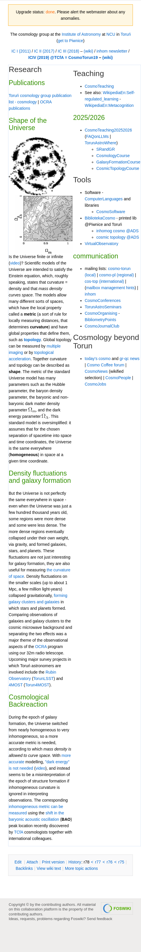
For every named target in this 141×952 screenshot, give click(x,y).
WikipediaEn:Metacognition (109, 105)
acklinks (24, 868)
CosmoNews (96, 371)
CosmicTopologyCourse (117, 168)
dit (19, 862)
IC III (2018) (68, 51)
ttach (32, 862)
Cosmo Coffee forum (105, 365)
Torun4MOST (37, 685)
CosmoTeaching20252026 (108, 130)
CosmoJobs (95, 384)
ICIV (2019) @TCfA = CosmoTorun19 (63, 57)
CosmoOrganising (101, 313)
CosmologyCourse (113, 155)
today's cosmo (98, 358)
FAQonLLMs (97, 136)
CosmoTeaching (99, 86)
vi (11, 263)
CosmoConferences (103, 300)
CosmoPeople (118, 377)
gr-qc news (129, 358)
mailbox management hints (110, 287)
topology (32, 339)
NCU (110, 34)
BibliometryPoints (100, 319)
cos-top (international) (104, 281)
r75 (121, 862)
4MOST (16, 685)
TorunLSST (43, 678)
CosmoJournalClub (102, 326)
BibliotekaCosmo (100, 218)
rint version (53, 862)
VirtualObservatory (101, 243)
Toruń (126, 34)
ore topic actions (81, 868)
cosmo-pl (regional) (116, 275)
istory (74, 862)
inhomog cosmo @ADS (117, 230)
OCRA (41, 646)
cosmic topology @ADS (117, 237)
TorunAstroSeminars (103, 307)
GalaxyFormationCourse (118, 162)
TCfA (18, 832)
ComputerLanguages (104, 199)
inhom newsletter (112, 51)
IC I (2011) (21, 51)
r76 (110, 862)
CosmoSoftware (110, 211)
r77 (98, 862)
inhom (90, 294)
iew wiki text (49, 868)
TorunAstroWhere (100, 143)
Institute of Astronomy (81, 34)
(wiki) (88, 51)
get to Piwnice (70, 40)
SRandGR (105, 149)
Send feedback (99, 919)
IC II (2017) (44, 51)
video (40, 768)
